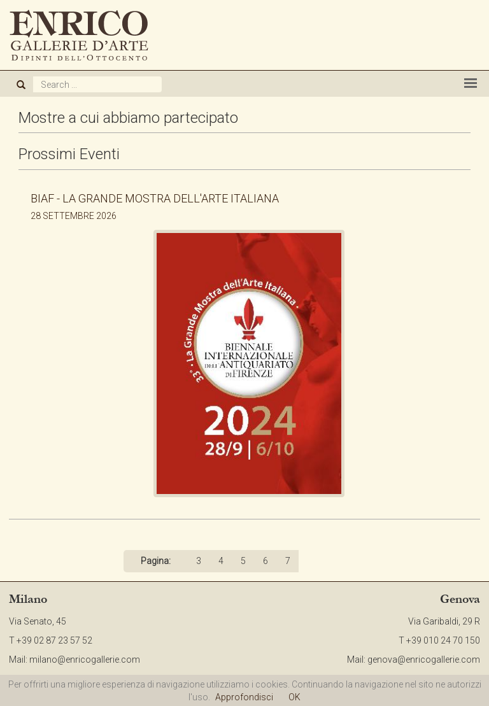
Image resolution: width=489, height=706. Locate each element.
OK (294, 697)
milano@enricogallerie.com (84, 659)
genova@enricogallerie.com (423, 659)
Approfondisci (244, 697)
